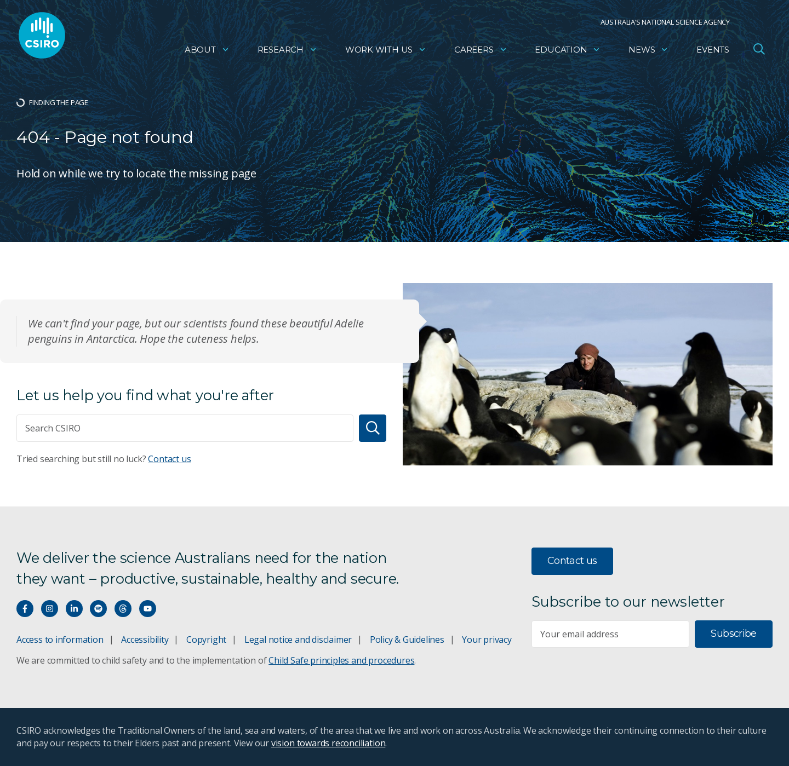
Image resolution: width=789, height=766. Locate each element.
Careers (480, 52)
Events (712, 52)
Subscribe (733, 633)
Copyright (206, 639)
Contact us (169, 459)
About (207, 52)
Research (287, 52)
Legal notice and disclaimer (298, 639)
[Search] (372, 428)
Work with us (385, 52)
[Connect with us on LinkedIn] (74, 608)
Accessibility (144, 639)
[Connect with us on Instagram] (49, 608)
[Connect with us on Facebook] (24, 608)
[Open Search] (759, 51)
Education (568, 52)
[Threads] (123, 608)
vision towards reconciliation (328, 743)
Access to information (60, 639)
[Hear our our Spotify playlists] (98, 608)
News (648, 52)
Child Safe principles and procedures (341, 660)
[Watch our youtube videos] (147, 608)
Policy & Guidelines (407, 639)
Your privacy (486, 639)
